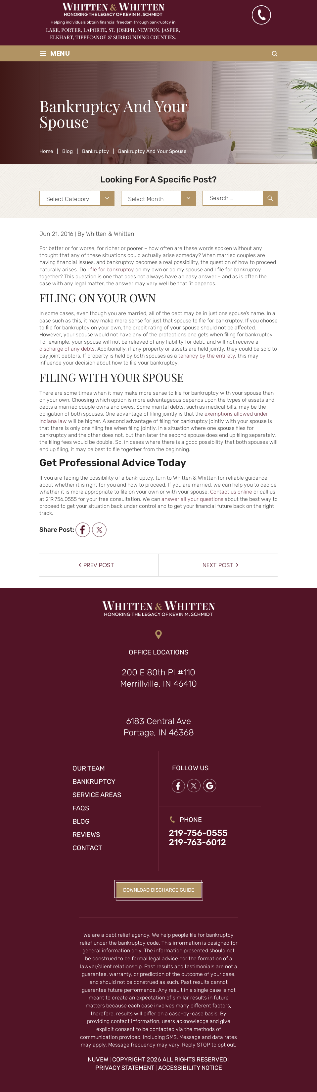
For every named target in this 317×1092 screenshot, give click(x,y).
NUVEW (98, 1059)
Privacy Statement (124, 1067)
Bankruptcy (93, 781)
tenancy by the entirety (206, 356)
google (210, 786)
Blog (81, 821)
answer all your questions (192, 499)
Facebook (178, 786)
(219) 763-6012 (261, 15)
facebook (82, 529)
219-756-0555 (198, 833)
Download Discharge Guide (158, 890)
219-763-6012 (197, 842)
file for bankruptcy (112, 269)
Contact (87, 848)
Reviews (86, 835)
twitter (99, 529)
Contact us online (231, 492)
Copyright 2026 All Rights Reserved (169, 1059)
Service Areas (96, 795)
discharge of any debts (67, 349)
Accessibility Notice (190, 1067)
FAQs (80, 808)
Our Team (88, 768)
